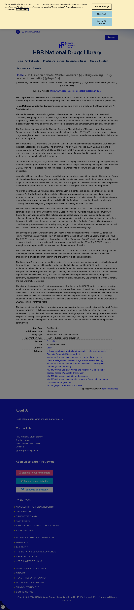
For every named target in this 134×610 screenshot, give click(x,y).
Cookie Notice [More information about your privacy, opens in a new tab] (22, 10)
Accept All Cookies (101, 22)
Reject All (101, 14)
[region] (67, 14)
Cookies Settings (101, 6)
